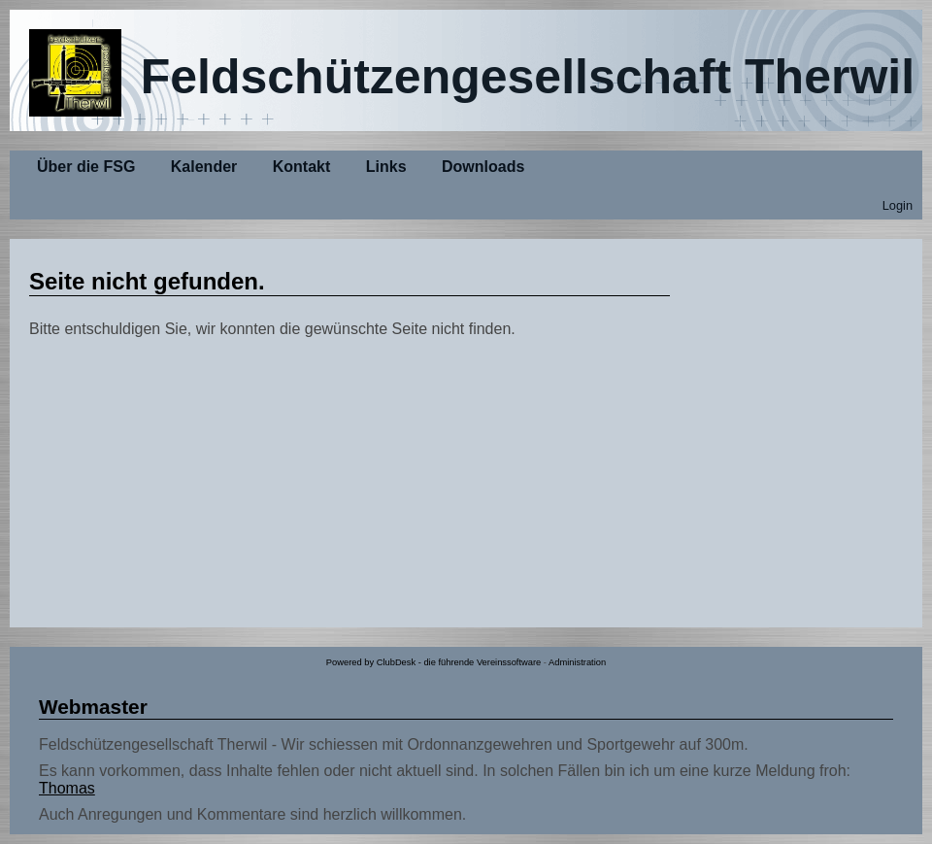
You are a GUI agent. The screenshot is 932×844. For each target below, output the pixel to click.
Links (386, 166)
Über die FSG (86, 166)
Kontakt (302, 166)
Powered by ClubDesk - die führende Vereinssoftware (433, 662)
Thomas (67, 788)
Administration (577, 662)
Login (897, 205)
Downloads (483, 166)
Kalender (204, 166)
